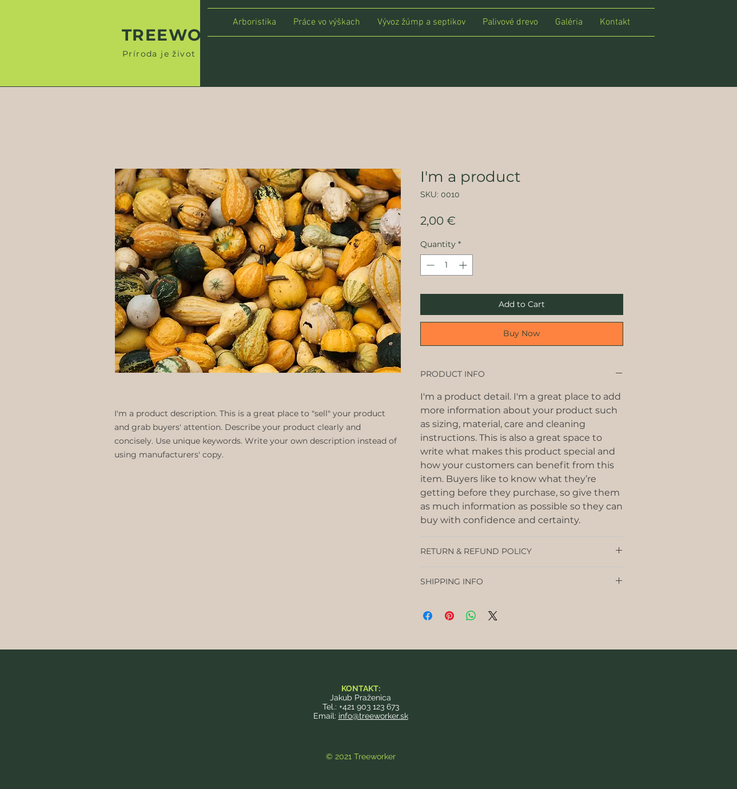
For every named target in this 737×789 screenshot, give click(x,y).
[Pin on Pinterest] (449, 616)
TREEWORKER (187, 35)
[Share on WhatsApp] (471, 616)
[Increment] (464, 265)
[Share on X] (493, 616)
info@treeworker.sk (373, 715)
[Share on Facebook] (428, 616)
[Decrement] (429, 265)
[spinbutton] (446, 265)
